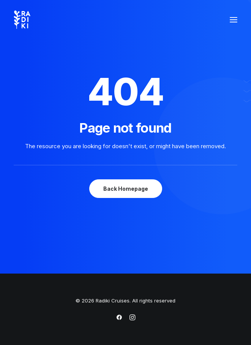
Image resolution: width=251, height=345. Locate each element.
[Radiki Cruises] (22, 19)
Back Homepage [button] (125, 188)
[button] (233, 20)
